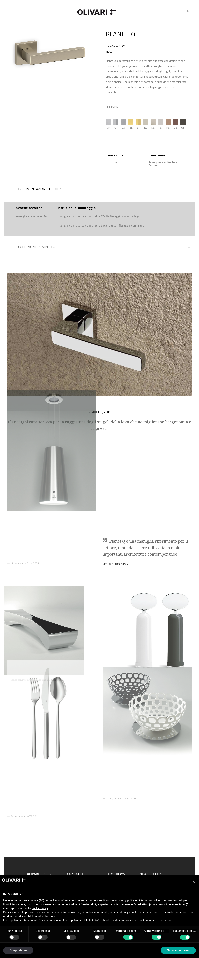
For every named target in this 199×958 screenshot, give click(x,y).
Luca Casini (112, 46)
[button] (194, 882)
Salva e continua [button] (178, 950)
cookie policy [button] (40, 908)
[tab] (99, 190)
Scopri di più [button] (18, 950)
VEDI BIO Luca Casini (116, 541)
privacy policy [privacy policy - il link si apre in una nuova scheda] (125, 900)
